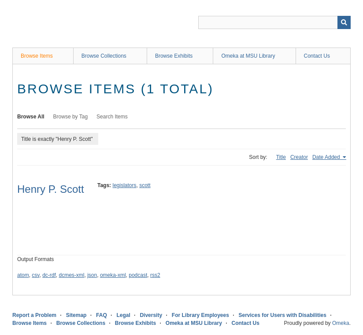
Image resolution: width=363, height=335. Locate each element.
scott (144, 185)
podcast (138, 275)
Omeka (340, 323)
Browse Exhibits (174, 56)
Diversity (151, 315)
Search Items (112, 117)
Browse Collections (103, 56)
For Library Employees (200, 315)
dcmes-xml (72, 275)
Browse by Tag (70, 117)
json (92, 275)
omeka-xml (113, 275)
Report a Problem (34, 315)
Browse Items (37, 56)
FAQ (101, 315)
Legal (123, 315)
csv (35, 275)
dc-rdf (49, 275)
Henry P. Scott (50, 189)
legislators (124, 185)
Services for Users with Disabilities (282, 315)
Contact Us (317, 56)
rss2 (155, 275)
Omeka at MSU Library (248, 56)
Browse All (30, 117)
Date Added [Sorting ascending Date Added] (326, 157)
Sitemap (76, 315)
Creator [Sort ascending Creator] (299, 157)
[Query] (274, 22)
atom (23, 275)
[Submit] (344, 22)
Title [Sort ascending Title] (281, 157)
